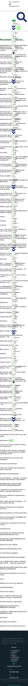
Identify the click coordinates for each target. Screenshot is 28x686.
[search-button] (18, 28)
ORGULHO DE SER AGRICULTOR (10, 549)
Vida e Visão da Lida (14, 374)
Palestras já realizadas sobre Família (15, 266)
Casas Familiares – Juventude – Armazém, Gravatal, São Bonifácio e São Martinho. (13, 478)
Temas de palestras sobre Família (15, 258)
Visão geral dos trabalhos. (8, 622)
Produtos (3, 221)
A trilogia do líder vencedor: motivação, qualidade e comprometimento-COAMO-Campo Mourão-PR (13, 452)
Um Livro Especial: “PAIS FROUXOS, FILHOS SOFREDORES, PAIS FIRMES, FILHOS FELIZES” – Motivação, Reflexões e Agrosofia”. (16, 292)
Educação (14, 655)
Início (14, 22)
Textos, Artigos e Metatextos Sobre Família (15, 311)
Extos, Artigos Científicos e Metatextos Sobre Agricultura (15, 165)
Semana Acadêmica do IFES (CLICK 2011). (13, 513)
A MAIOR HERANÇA (6, 587)
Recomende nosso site (16, 353)
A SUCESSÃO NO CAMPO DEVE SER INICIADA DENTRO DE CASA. (12, 533)
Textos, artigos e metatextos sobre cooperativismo (16, 114)
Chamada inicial (5, 529)
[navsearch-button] (22, 21)
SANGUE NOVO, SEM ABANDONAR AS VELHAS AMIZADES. (12, 539)
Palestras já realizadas (15, 50)
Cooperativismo (15, 650)
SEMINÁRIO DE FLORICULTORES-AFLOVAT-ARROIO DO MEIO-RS (11, 484)
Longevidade (16, 325)
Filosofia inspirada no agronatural (11, 601)
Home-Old (3, 259)
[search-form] (21, 24)
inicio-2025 (3, 152)
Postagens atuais (16, 57)
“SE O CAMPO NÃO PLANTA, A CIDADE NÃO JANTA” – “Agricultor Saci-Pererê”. (13, 562)
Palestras (3, 353)
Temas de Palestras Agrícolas (15, 139)
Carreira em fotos (15, 394)
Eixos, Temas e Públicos (15, 42)
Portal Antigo (15, 357)
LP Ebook (3, 225)
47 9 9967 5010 (14, 2)
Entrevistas (3, 617)
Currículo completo (16, 386)
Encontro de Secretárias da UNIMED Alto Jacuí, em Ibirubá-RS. (13, 517)
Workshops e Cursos (6, 440)
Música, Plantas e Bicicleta (8, 331)
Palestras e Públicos (15, 406)
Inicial (2, 579)
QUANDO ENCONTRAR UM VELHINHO (12, 557)
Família (13, 654)
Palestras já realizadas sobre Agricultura (15, 147)
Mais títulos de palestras (15, 105)
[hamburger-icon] (14, 20)
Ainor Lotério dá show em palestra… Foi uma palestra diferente (13, 502)
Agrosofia (15, 179)
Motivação (14, 661)
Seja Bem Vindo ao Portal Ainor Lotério (12, 626)
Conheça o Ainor (5, 362)
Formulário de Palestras (16, 428)
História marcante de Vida (15, 363)
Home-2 (2, 216)
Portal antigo (15, 61)
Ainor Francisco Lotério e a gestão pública (15, 238)
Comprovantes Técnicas (17, 368)
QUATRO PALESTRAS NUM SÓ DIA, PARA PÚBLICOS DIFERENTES (13, 568)
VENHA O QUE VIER (6, 206)
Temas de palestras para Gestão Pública (15, 196)
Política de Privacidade (14, 685)
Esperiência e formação (16, 339)
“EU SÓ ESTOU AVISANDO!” (9, 553)
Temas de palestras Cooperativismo (16, 89)
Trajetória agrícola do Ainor (15, 174)
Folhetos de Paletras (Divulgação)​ (16, 35)
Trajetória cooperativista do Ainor (16, 122)
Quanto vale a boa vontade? (9, 544)
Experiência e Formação (7, 358)
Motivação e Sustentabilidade (9, 473)
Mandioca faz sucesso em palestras (11, 583)
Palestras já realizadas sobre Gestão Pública (15, 207)
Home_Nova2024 (5, 176)
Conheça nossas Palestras (8, 463)
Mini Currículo (15, 390)
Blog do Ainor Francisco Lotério (15, 346)
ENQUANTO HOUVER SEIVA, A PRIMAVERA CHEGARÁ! (10, 606)
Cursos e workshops (15, 73)
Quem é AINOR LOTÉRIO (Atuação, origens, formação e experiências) (11, 596)
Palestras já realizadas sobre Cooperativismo (16, 97)
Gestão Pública (15, 657)
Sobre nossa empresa (7, 591)
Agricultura (3, 321)
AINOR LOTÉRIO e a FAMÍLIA (15, 319)
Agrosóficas (4, 302)
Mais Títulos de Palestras (15, 67)
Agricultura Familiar (6, 341)
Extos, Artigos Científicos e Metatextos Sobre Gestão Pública (15, 226)
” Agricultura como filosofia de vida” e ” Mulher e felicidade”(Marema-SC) (12, 490)
